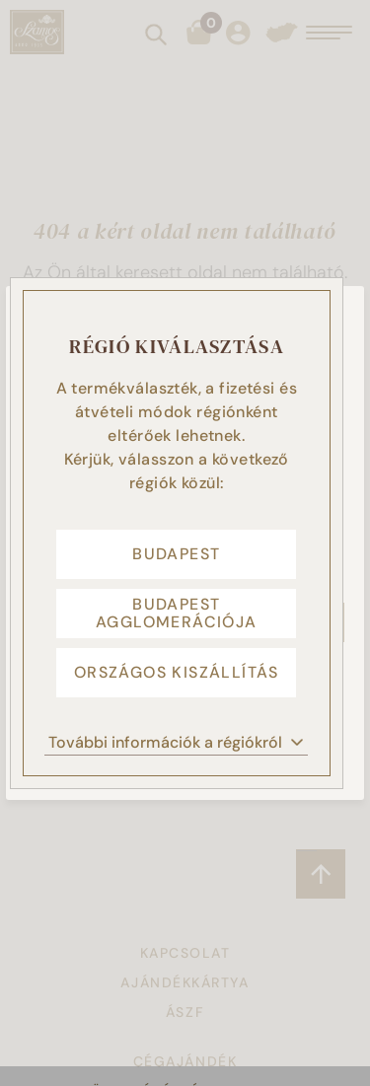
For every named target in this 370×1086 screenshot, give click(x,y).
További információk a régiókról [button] (176, 742)
